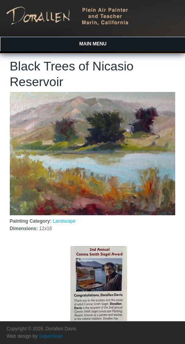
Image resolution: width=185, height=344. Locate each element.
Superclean (51, 336)
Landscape (64, 221)
